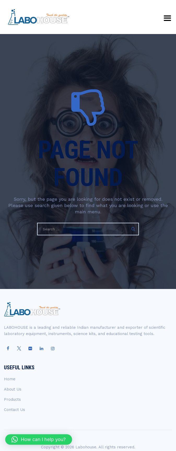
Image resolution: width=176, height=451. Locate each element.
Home (9, 379)
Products (12, 399)
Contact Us (14, 409)
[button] (38, 439)
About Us (12, 389)
